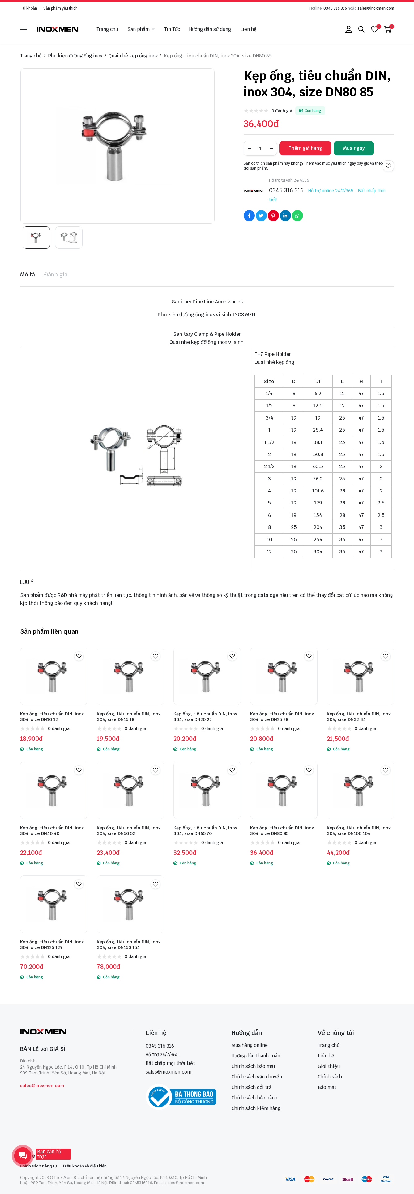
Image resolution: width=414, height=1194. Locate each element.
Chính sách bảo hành (254, 1098)
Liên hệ (248, 29)
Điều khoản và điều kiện (85, 1166)
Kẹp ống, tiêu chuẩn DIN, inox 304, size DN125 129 (52, 944)
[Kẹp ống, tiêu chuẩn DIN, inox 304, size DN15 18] (130, 676)
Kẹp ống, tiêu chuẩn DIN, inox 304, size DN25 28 (282, 716)
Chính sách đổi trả (251, 1087)
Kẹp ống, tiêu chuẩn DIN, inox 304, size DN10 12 (52, 716)
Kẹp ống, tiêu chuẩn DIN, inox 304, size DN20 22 (205, 716)
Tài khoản (28, 8)
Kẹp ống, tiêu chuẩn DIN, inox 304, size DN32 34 (359, 716)
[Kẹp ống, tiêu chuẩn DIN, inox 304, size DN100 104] (360, 790)
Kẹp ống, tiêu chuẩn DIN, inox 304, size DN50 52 (128, 830)
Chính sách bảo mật (253, 1066)
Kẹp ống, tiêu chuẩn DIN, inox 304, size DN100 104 (359, 830)
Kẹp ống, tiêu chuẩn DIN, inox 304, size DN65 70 (205, 830)
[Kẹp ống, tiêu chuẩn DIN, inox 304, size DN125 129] (53, 904)
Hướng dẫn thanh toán (256, 1056)
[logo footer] (69, 1032)
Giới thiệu (329, 1066)
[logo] (58, 29)
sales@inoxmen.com (375, 8)
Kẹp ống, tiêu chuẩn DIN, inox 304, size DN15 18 (128, 716)
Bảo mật (327, 1087)
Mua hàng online (250, 1045)
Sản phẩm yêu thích (60, 8)
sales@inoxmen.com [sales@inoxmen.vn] (168, 1072)
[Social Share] (249, 215)
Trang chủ (107, 29)
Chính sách (330, 1077)
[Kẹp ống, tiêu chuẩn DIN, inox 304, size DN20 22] (207, 676)
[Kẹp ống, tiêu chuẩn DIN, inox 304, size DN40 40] (53, 790)
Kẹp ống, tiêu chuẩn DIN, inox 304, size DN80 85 (282, 830)
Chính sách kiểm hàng (256, 1108)
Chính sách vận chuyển (257, 1077)
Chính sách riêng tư (38, 1166)
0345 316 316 (335, 8)
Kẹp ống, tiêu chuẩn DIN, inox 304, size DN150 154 (128, 944)
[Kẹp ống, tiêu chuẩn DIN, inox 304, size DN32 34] (360, 676)
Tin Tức (172, 29)
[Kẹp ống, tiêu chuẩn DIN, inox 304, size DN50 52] (130, 790)
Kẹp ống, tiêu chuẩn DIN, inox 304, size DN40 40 (52, 830)
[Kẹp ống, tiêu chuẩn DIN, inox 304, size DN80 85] (283, 790)
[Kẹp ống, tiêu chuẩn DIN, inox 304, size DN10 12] (53, 676)
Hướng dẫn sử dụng (210, 29)
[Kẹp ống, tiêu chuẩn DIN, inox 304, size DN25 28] (283, 676)
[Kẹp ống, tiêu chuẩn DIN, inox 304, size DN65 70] (207, 790)
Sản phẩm (141, 29)
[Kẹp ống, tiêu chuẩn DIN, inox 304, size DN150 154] (130, 904)
